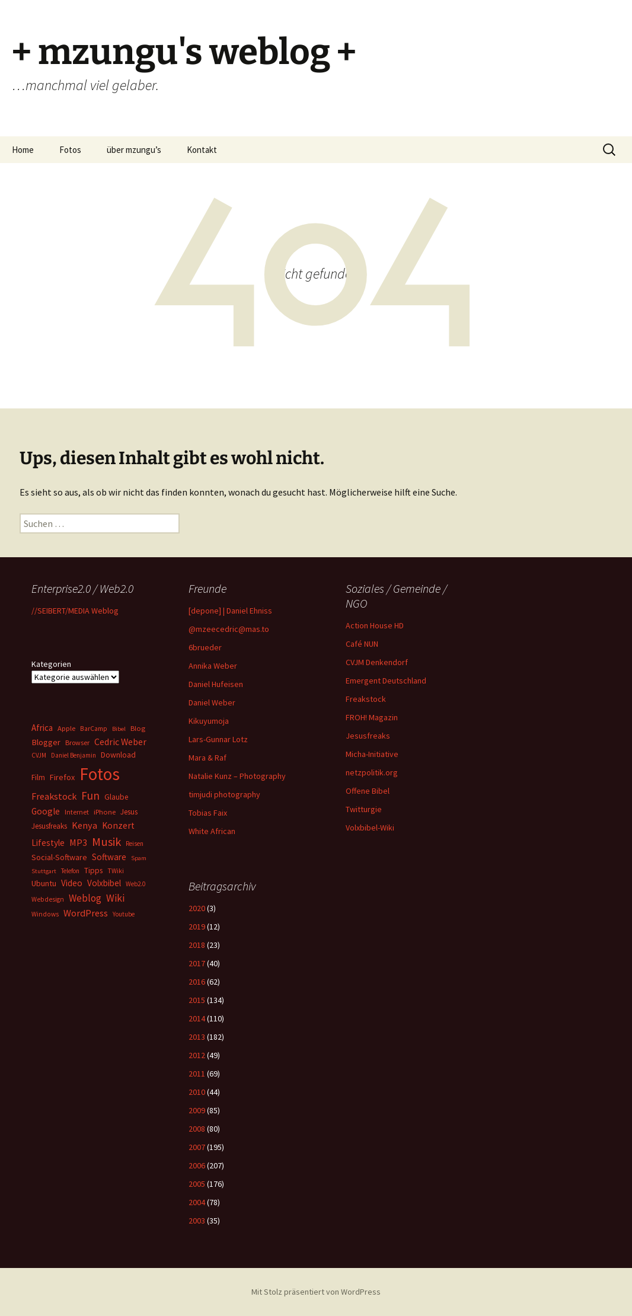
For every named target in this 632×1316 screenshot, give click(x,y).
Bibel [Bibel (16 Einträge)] (119, 729)
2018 (197, 945)
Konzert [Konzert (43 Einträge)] (118, 825)
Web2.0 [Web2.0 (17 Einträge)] (135, 884)
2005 (197, 1183)
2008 (197, 1128)
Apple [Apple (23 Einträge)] (66, 728)
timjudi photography (224, 794)
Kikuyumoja (209, 721)
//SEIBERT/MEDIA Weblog (75, 610)
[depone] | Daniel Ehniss (230, 610)
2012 (197, 1055)
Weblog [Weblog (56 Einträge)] (85, 898)
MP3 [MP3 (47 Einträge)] (78, 842)
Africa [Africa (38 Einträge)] (42, 727)
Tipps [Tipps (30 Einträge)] (93, 870)
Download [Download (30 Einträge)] (118, 754)
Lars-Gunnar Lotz (218, 739)
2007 (197, 1147)
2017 (197, 963)
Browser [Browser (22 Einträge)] (77, 742)
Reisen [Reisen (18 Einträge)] (134, 843)
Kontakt (202, 149)
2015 (197, 1000)
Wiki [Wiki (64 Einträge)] (115, 898)
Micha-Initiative (372, 754)
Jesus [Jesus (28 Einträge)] (129, 812)
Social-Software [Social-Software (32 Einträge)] (59, 857)
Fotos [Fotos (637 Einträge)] (99, 774)
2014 (197, 1018)
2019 (197, 926)
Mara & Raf (207, 757)
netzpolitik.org (372, 772)
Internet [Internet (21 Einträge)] (77, 811)
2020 (197, 908)
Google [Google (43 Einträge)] (45, 811)
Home (23, 149)
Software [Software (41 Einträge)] (109, 857)
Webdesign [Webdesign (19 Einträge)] (47, 899)
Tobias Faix (208, 812)
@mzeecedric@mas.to (229, 629)
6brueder (205, 647)
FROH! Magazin (372, 717)
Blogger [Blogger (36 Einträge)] (45, 742)
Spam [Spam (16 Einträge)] (138, 858)
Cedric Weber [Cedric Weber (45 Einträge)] (120, 742)
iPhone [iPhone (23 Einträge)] (105, 811)
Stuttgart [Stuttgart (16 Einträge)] (43, 871)
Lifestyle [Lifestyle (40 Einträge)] (48, 842)
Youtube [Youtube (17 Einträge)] (124, 914)
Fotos (70, 149)
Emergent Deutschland (386, 680)
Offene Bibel (368, 790)
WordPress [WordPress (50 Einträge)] (85, 913)
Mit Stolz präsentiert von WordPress (316, 1291)
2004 (197, 1202)
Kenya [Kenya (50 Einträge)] (84, 825)
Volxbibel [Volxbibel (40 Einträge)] (104, 883)
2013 (197, 1036)
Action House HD (375, 625)
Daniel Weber (212, 702)
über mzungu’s (134, 149)
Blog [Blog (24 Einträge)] (137, 728)
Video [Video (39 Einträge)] (71, 883)
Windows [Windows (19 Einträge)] (45, 914)
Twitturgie (364, 809)
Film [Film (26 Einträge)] (38, 777)
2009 (197, 1110)
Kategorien (51, 664)
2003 (197, 1220)
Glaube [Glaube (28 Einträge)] (116, 797)
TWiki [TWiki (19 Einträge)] (115, 871)
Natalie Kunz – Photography (237, 776)
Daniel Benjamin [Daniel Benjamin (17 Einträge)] (73, 755)
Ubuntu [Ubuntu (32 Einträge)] (43, 883)
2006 (197, 1165)
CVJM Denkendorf (377, 662)
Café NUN (362, 643)
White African (212, 831)
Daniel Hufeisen (216, 684)
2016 (197, 981)
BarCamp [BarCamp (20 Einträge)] (93, 728)
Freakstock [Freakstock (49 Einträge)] (53, 796)
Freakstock (366, 699)
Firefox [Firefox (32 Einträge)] (62, 777)
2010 (197, 1092)
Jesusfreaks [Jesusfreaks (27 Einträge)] (49, 826)
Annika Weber (213, 665)
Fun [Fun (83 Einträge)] (90, 795)
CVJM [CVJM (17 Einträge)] (38, 755)
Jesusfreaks (368, 735)
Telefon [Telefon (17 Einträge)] (70, 871)
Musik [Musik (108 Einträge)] (106, 841)
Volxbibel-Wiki (370, 827)
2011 (197, 1073)
